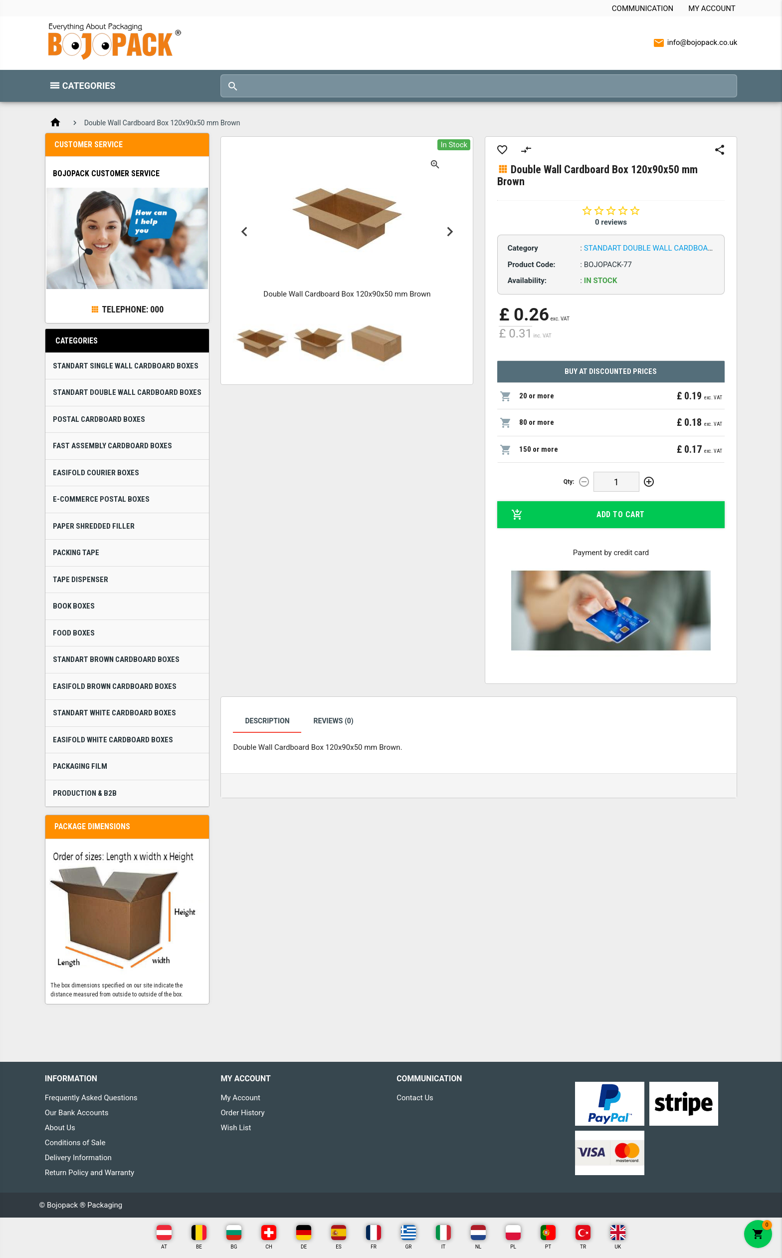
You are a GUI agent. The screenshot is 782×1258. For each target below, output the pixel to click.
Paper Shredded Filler (94, 526)
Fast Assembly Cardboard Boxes (112, 445)
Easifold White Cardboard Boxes (113, 739)
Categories (89, 85)
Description (267, 721)
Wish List (235, 1127)
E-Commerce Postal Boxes (101, 499)
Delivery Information (78, 1157)
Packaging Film (80, 766)
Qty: (569, 481)
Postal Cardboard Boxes (99, 419)
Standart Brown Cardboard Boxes (116, 659)
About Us (60, 1127)
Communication (642, 8)
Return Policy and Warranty (90, 1172)
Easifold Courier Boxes (96, 472)
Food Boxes (74, 633)
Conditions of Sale (75, 1142)
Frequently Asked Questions (91, 1097)
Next (449, 232)
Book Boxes (74, 606)
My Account (711, 8)
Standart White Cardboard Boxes (114, 712)
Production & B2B (85, 793)
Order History (242, 1112)
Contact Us (414, 1097)
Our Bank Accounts (77, 1112)
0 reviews (611, 222)
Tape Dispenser (80, 579)
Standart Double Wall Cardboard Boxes (127, 392)
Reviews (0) (334, 721)
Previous (244, 232)
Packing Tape (76, 552)
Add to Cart (578, 514)
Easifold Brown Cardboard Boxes (115, 686)
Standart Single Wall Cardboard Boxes (125, 365)
